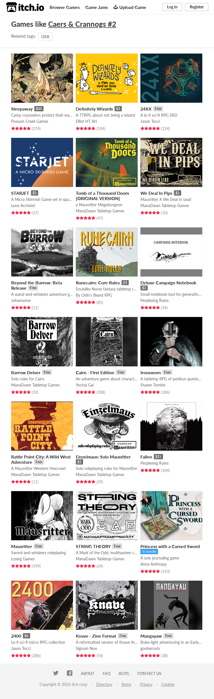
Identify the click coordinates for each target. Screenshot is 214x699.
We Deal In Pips (156, 193)
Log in (172, 6)
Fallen (146, 456)
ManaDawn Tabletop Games (100, 210)
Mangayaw (151, 635)
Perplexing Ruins (154, 300)
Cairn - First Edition (95, 372)
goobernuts (150, 648)
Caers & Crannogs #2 (82, 24)
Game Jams (96, 7)
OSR (45, 36)
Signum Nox (86, 648)
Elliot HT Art (86, 121)
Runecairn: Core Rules (98, 282)
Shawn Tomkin (153, 385)
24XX (146, 108)
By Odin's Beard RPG (94, 295)
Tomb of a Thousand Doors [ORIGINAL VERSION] (102, 195)
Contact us (149, 673)
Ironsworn (150, 372)
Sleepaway (22, 108)
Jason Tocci (150, 121)
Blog (124, 673)
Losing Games (23, 558)
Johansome (21, 300)
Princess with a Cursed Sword (170, 546)
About (87, 673)
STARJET (20, 193)
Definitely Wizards (94, 108)
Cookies (168, 684)
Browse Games (65, 7)
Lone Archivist (23, 205)
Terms (126, 684)
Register (197, 6)
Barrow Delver (25, 372)
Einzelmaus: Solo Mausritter (103, 456)
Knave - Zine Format (96, 635)
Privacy (146, 684)
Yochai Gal (85, 385)
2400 (16, 635)
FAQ (106, 673)
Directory (104, 684)
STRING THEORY (93, 546)
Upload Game (129, 7)
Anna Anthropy (153, 564)
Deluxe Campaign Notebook (168, 282)
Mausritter (21, 546)
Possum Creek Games (29, 121)
